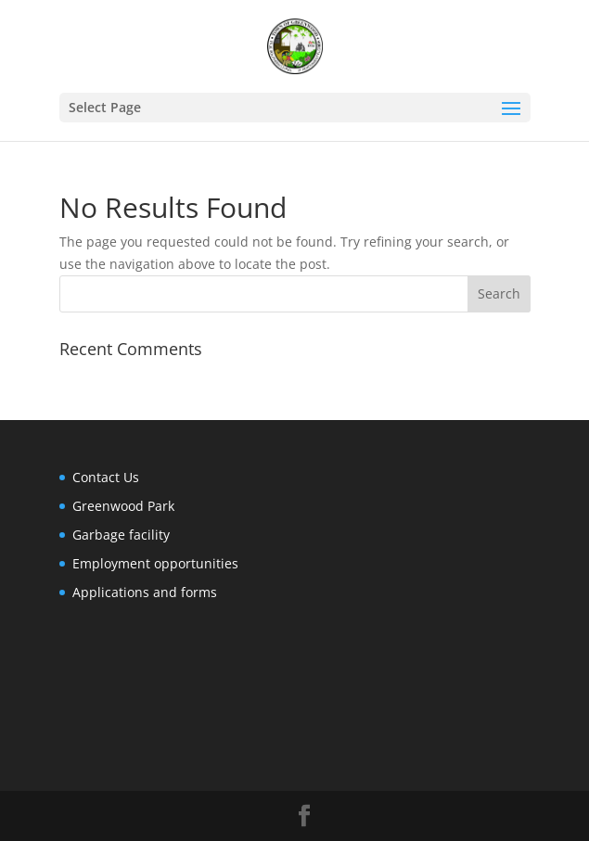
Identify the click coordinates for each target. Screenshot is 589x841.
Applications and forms (144, 592)
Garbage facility (121, 534)
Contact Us (105, 477)
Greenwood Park (123, 506)
